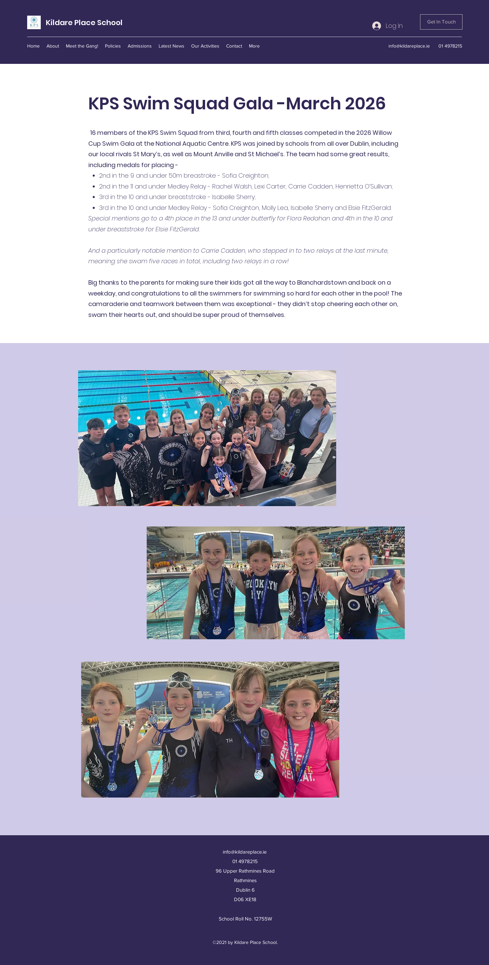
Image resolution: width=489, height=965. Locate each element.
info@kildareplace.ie (409, 46)
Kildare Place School (84, 22)
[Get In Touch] (441, 22)
